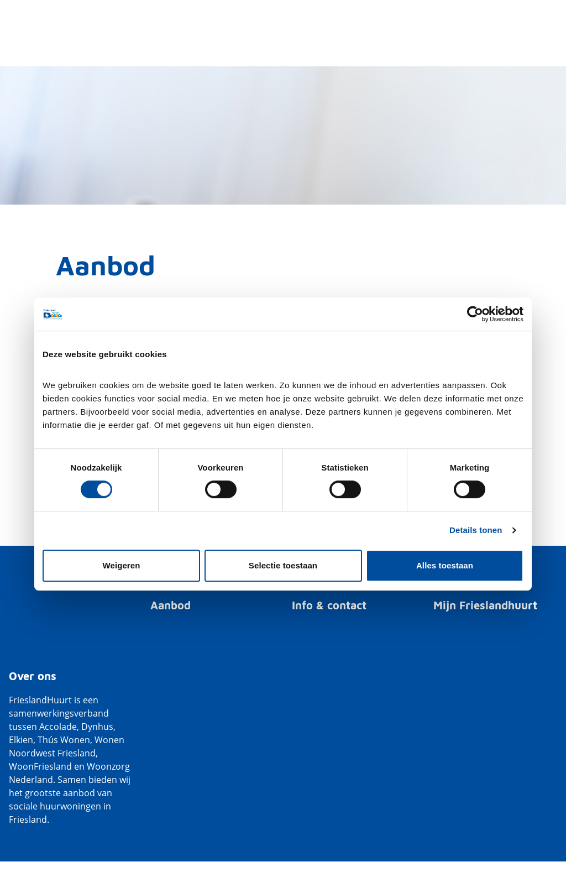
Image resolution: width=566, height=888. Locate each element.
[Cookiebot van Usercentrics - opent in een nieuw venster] (475, 314)
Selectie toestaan (283, 565)
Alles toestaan (444, 565)
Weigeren (121, 565)
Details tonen (475, 530)
